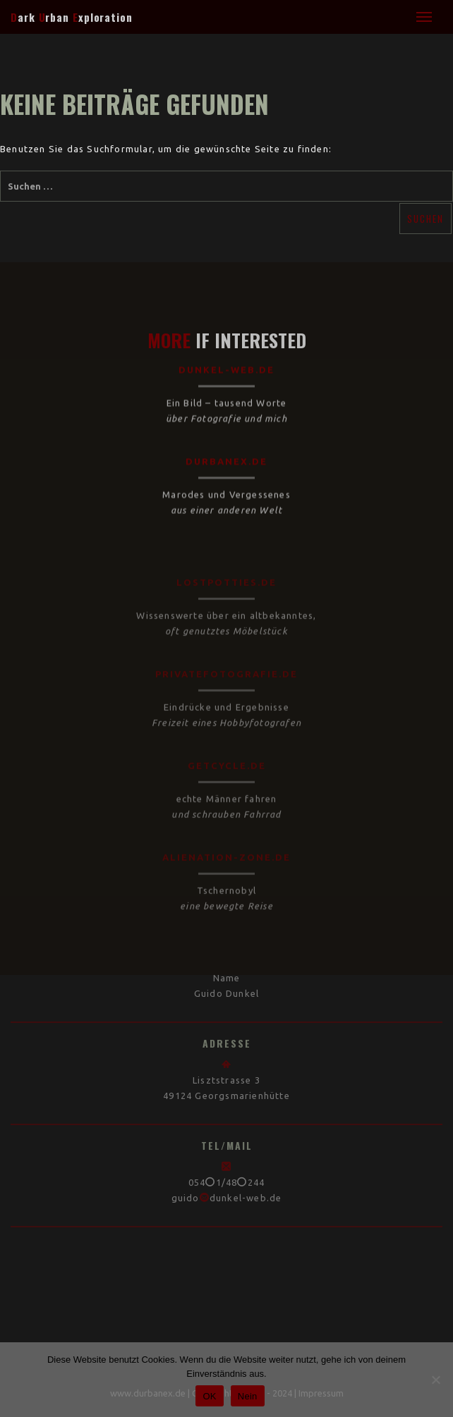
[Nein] (435, 1380)
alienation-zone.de (226, 849)
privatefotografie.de (226, 665)
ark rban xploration (72, 17)
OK (209, 1396)
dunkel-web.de (226, 347)
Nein (248, 1396)
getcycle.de (227, 757)
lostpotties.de (226, 574)
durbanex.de (226, 438)
